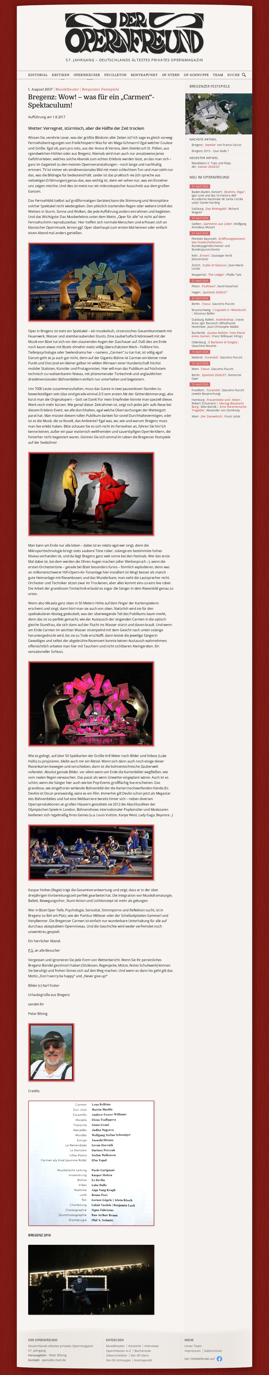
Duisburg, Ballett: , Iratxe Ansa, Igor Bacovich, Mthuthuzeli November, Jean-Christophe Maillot (218, 323)
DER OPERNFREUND (43, 1340)
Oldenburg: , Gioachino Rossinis (215, 344)
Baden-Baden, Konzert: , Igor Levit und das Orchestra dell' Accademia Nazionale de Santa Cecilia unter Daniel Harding (219, 197)
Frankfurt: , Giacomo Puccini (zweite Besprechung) (218, 392)
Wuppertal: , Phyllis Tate (216, 275)
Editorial (37, 75)
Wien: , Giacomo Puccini (212, 369)
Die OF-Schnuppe (118, 1360)
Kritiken (61, 75)
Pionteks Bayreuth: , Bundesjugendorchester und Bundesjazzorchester (218, 244)
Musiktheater (67, 89)
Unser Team (193, 1346)
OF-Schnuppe (196, 75)
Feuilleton (115, 75)
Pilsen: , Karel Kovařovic (215, 286)
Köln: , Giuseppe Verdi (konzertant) (212, 257)
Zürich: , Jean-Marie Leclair (217, 267)
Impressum (193, 1351)
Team (218, 75)
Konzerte (134, 1346)
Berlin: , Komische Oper (216, 376)
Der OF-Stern (140, 1355)
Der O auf (200, 1359)
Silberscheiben (116, 1355)
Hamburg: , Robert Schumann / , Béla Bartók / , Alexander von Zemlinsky (219, 405)
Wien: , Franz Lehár (216, 416)
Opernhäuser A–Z (118, 1351)
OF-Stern (171, 75)
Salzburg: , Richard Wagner (215, 210)
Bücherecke (142, 1351)
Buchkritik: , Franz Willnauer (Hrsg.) (218, 334)
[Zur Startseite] (134, 33)
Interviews (151, 1346)
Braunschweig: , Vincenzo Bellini (219, 311)
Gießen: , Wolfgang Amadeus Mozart (219, 225)
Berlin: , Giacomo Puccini (213, 304)
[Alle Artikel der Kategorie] (219, 113)
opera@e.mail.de (54, 1360)
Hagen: (210, 292)
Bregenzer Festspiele (100, 89)
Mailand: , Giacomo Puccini (217, 357)
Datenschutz (213, 1351)
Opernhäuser (87, 75)
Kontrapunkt (144, 75)
